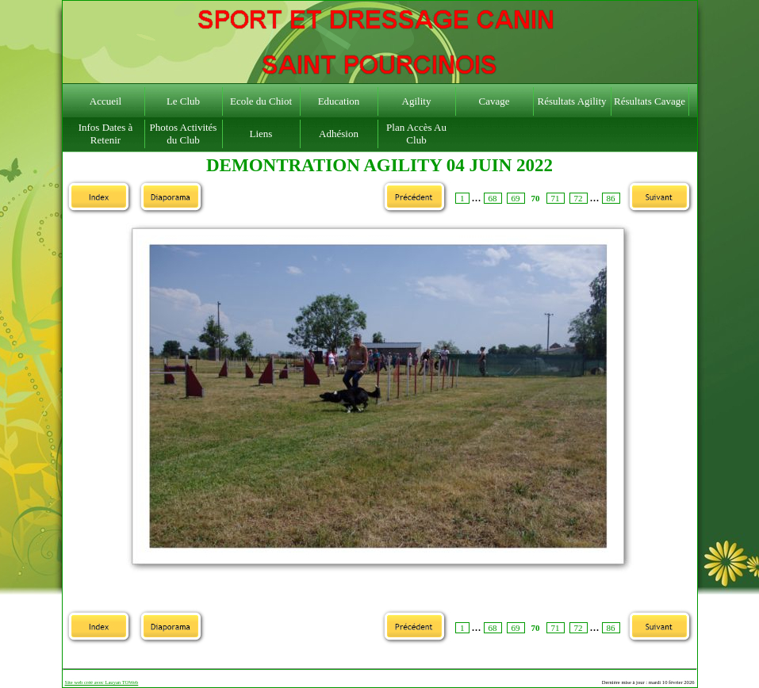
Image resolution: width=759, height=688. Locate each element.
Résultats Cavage (649, 101)
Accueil (105, 101)
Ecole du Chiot (261, 101)
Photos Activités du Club (183, 133)
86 (611, 198)
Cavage (494, 101)
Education (339, 101)
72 (578, 198)
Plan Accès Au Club (416, 133)
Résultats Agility (571, 101)
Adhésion (338, 134)
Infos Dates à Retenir (106, 133)
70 (535, 198)
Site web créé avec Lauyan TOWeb (102, 682)
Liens (261, 134)
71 (555, 198)
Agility (416, 101)
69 (516, 198)
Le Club (183, 101)
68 (493, 198)
